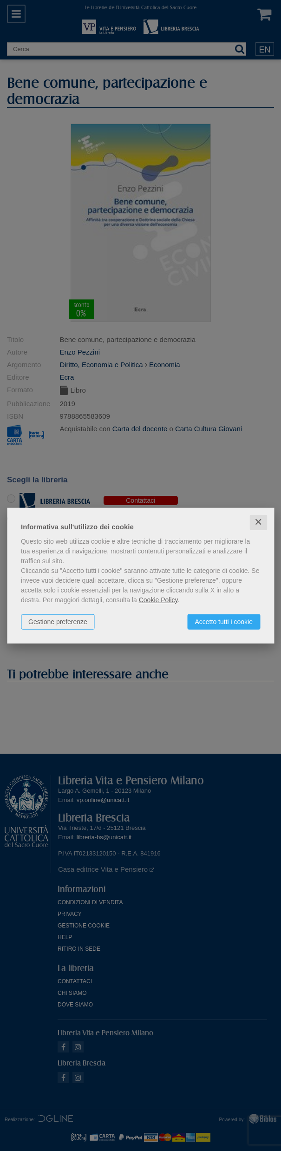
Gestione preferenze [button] (57, 621)
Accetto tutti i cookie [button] (224, 621)
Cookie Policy (158, 600)
